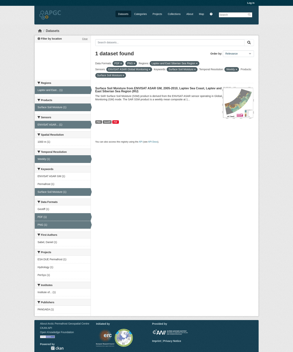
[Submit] (249, 42)
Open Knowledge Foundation (57, 332)
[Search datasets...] (170, 42)
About (189, 14)
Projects (157, 14)
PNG (98, 122)
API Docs (153, 142)
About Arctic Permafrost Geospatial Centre (64, 323)
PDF (116, 122)
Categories (140, 14)
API (141, 142)
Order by (215, 53)
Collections (174, 14)
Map (201, 14)
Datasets (123, 14)
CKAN (57, 348)
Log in (251, 2)
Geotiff (107, 122)
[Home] (40, 31)
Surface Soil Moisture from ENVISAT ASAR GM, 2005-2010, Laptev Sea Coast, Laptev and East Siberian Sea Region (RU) (158, 90)
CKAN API (46, 327)
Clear (85, 39)
